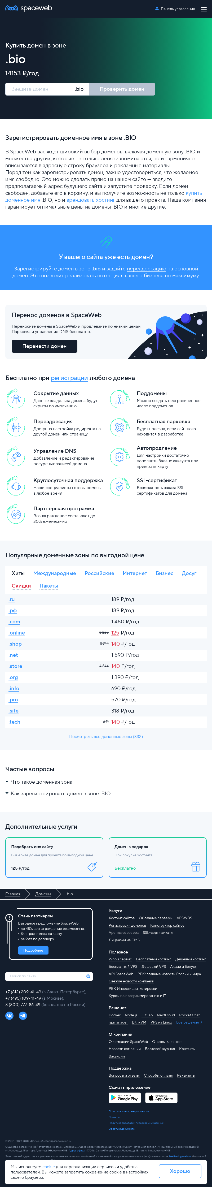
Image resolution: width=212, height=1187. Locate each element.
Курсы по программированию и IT (137, 996)
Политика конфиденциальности (129, 1111)
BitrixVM (139, 1022)
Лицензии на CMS (124, 940)
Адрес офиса (77, 1150)
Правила (114, 1117)
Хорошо (180, 1171)
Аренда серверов (124, 932)
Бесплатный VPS (123, 966)
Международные (54, 573)
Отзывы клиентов (167, 1041)
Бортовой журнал (160, 1049)
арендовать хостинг (91, 200)
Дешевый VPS (154, 966)
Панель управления (178, 9)
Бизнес (164, 573)
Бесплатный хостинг (153, 959)
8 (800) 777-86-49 (23, 1004)
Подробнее (33, 950)
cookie (48, 1166)
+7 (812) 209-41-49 (23, 992)
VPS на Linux (161, 1022)
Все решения (188, 1022)
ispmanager (118, 1022)
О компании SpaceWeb (128, 1041)
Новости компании (125, 1049)
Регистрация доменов (127, 925)
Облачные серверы (156, 918)
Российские (99, 573)
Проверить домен (122, 89)
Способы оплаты (158, 1075)
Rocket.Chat (189, 1015)
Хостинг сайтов (122, 918)
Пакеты (48, 585)
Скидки (21, 585)
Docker (115, 1015)
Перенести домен (44, 346)
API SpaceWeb (121, 974)
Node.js (131, 1015)
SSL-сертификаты (158, 932)
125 (115, 633)
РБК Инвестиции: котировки (133, 988)
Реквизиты (186, 1075)
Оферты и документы (122, 1128)
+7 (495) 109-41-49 (23, 998)
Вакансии (117, 1056)
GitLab (147, 1015)
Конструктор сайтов (167, 925)
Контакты (187, 1049)
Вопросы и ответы (124, 1075)
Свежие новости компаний (131, 981)
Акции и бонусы (183, 966)
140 (115, 644)
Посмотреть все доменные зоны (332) (106, 736)
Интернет (135, 573)
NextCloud (166, 1015)
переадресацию (146, 268)
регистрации (69, 378)
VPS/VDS (184, 918)
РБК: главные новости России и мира (169, 974)
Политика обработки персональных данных (136, 1123)
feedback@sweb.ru (180, 1156)
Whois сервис (120, 959)
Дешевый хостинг (190, 959)
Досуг (189, 573)
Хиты (18, 573)
